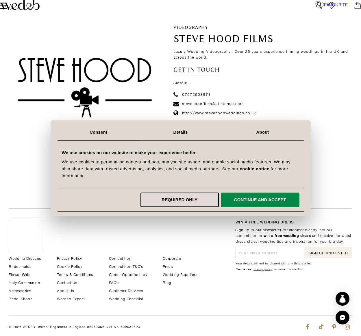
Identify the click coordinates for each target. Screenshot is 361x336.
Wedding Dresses (25, 257)
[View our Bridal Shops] (323, 10)
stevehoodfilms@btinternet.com (208, 113)
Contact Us (67, 282)
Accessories (20, 290)
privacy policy (262, 269)
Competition (120, 257)
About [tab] (262, 132)
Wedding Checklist (126, 298)
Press (168, 266)
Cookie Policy (69, 266)
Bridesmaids (20, 266)
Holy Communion (24, 282)
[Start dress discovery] (342, 299)
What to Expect (71, 298)
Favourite (336, 10)
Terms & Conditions (75, 274)
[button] (342, 317)
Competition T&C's (126, 266)
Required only (179, 199)
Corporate (172, 257)
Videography (190, 38)
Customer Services (126, 290)
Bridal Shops (20, 298)
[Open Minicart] (349, 10)
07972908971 (192, 104)
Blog (167, 282)
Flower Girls (19, 274)
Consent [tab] (98, 132)
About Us (65, 290)
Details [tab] (180, 132)
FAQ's (114, 282)
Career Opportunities (128, 274)
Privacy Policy (69, 257)
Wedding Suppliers (180, 274)
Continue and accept (260, 199)
